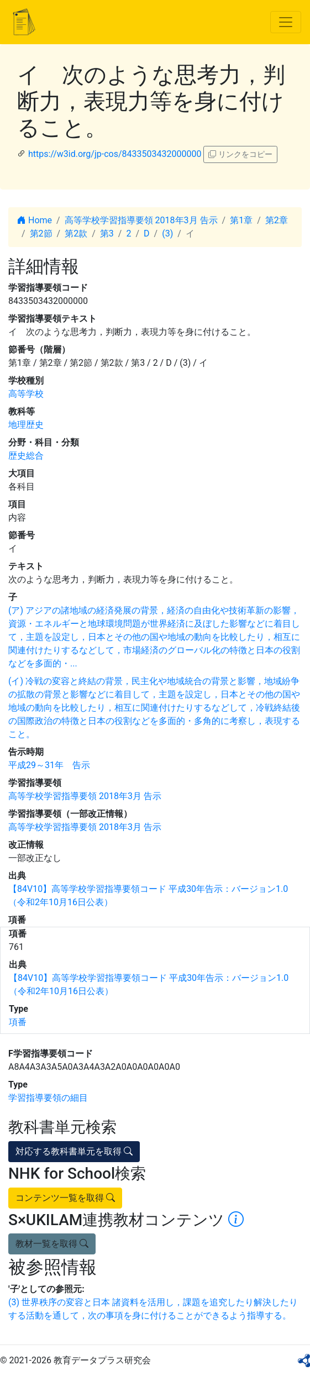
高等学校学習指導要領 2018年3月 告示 (141, 220)
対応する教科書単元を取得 (74, 1151)
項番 (18, 1022)
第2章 (276, 220)
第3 (107, 233)
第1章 (241, 220)
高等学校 (26, 393)
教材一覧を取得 (51, 1243)
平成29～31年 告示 (49, 765)
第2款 (76, 233)
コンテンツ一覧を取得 (65, 1198)
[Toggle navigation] (285, 22)
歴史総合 (26, 455)
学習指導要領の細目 (48, 1098)
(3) (167, 233)
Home (34, 220)
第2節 (41, 233)
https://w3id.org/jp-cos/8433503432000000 (114, 154)
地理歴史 (26, 424)
